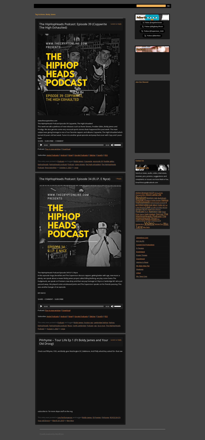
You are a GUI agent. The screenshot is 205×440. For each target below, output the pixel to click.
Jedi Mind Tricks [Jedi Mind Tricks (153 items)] (155, 205)
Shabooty (139, 269)
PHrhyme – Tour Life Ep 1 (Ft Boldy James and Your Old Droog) (73, 341)
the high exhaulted (93, 164)
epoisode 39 (98, 161)
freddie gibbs (109, 161)
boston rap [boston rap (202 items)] (152, 198)
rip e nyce (101, 325)
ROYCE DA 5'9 (115, 417)
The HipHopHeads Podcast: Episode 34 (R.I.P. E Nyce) (74, 179)
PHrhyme (105, 417)
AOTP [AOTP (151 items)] (151, 192)
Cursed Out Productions (145, 245)
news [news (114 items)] (150, 209)
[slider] (77, 145)
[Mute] (112, 145)
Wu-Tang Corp (141, 276)
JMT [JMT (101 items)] (164, 205)
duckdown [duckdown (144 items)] (162, 198)
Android (64, 155)
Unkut (138, 273)
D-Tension (140, 248)
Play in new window (53, 149)
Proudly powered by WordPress (52, 434)
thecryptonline (50, 167)
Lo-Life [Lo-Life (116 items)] (153, 207)
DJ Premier (97, 417)
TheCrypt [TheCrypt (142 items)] (159, 214)
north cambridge (79, 325)
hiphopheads (43, 164)
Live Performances (65, 417)
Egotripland (140, 252)
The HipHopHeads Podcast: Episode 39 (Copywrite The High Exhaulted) (73, 25)
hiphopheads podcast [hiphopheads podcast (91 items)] (157, 203)
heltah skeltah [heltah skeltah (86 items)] (156, 200)
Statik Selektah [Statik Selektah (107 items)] (149, 214)
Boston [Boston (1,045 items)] (141, 197)
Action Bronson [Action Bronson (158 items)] (142, 192)
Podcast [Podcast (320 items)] (140, 211)
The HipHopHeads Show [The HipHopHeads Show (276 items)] (151, 217)
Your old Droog (44, 420)
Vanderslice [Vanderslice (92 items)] (140, 224)
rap (95, 325)
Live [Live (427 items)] (147, 207)
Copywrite (88, 161)
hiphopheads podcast (58, 164)
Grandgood (140, 259)
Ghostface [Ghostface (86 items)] (147, 200)
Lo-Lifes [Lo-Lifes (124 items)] (159, 207)
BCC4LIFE (140, 241)
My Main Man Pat (142, 266)
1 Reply (118, 178)
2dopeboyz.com (142, 238)
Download (66, 149)
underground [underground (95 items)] (156, 221)
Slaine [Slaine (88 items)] (142, 214)
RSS (106, 155)
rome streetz (80, 164)
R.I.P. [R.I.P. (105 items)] (146, 212)
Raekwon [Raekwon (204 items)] (153, 211)
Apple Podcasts (53, 155)
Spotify (100, 155)
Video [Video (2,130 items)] (149, 223)
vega (76, 167)
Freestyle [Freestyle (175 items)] (140, 200)
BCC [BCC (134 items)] (144, 195)
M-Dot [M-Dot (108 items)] (165, 207)
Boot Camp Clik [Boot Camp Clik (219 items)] (153, 194)
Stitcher (93, 155)
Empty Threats (141, 255)
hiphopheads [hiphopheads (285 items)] (143, 202)
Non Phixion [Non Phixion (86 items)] (156, 209)
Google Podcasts (81, 155)
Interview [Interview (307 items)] (143, 204)
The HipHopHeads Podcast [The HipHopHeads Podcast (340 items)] (152, 215)
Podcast (61, 161)
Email (71, 155)
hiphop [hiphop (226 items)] (164, 200)
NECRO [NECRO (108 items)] (144, 209)
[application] (80, 145)
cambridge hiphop (101, 322)
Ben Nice (70, 420)
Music (70, 325)
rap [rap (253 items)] (159, 211)
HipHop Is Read (142, 262)
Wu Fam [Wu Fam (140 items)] (146, 227)
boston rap (88, 322)
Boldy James (78, 161)
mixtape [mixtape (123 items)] (139, 209)
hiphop (112, 322)
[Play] (41, 145)
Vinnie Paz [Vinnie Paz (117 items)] (159, 224)
